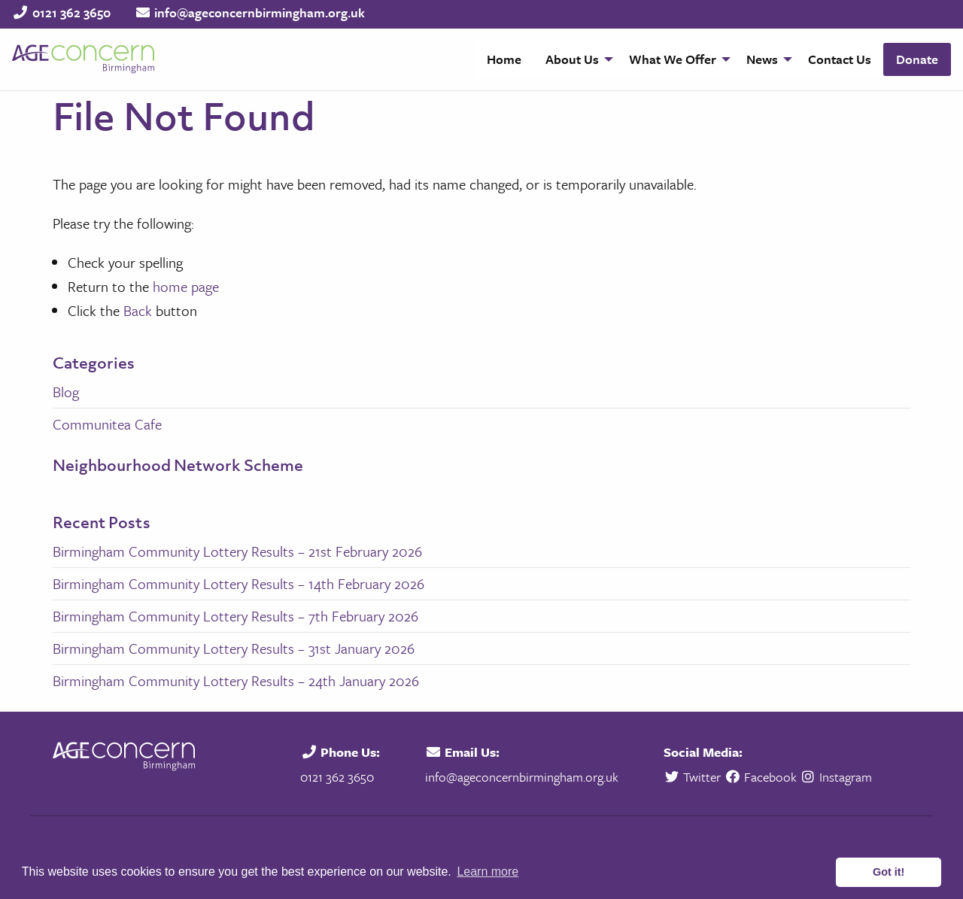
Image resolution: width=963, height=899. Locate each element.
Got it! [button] (888, 872)
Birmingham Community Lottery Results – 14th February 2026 (238, 583)
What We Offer (672, 59)
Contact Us (839, 59)
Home (504, 59)
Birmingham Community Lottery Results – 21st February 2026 (237, 551)
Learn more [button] (487, 871)
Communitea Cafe (107, 424)
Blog (66, 391)
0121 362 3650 (71, 12)
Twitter (694, 776)
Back (137, 310)
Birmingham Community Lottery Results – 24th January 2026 (236, 680)
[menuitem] (504, 59)
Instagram (836, 776)
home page (186, 286)
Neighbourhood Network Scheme (178, 465)
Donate (917, 59)
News (762, 59)
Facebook (760, 776)
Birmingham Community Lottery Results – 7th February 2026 (235, 616)
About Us (572, 59)
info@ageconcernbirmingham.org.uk (259, 12)
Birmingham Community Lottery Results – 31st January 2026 (234, 648)
